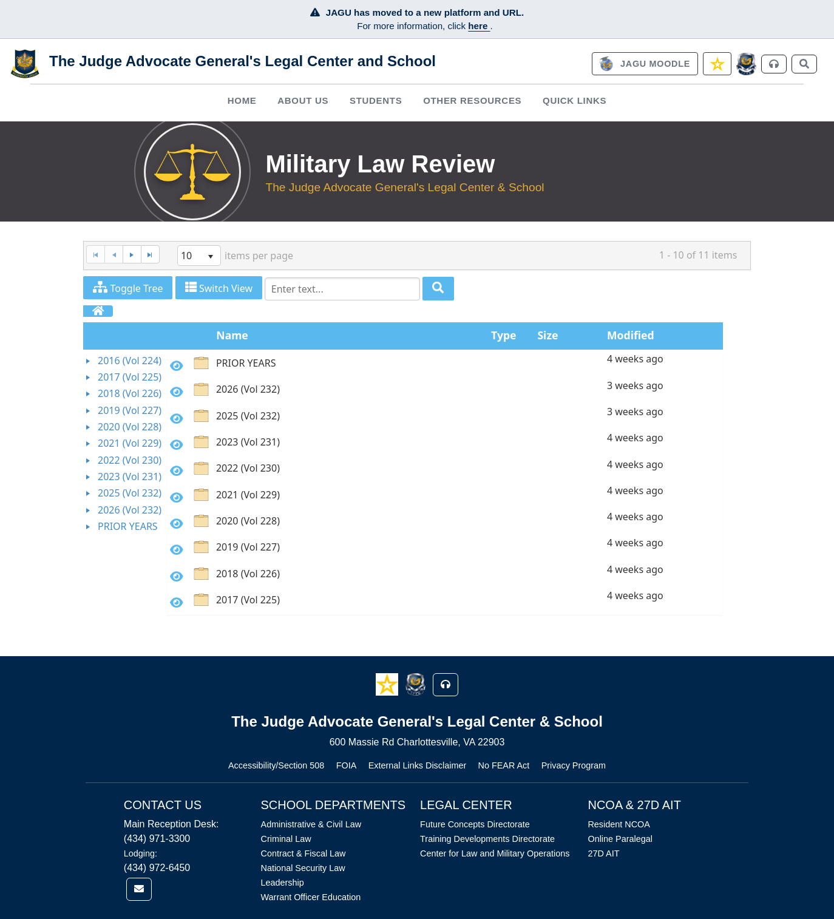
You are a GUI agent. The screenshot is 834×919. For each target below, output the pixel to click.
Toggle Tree (128, 288)
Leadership (282, 882)
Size (547, 335)
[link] (644, 63)
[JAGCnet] (746, 64)
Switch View (219, 288)
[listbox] (199, 255)
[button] (388, 684)
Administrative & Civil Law (311, 824)
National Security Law (303, 868)
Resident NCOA (618, 824)
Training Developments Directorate (487, 839)
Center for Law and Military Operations (494, 853)
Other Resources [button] (472, 100)
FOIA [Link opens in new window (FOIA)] (346, 765)
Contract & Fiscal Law (303, 853)
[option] (445, 365)
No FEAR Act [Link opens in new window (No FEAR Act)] (504, 765)
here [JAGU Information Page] (479, 26)
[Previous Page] (113, 254)
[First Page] (95, 254)
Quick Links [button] (574, 100)
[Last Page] (150, 254)
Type (503, 335)
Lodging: (140, 853)
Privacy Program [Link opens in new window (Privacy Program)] (573, 765)
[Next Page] (132, 254)
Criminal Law (286, 839)
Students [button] (376, 100)
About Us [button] (302, 100)
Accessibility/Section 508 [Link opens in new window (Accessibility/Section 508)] (276, 765)
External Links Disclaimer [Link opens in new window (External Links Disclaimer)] (417, 765)
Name (232, 335)
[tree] (124, 444)
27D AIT (603, 853)
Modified (630, 335)
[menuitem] (242, 100)
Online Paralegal (620, 839)
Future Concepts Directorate (475, 824)
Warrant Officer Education (311, 897)
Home (242, 100)
